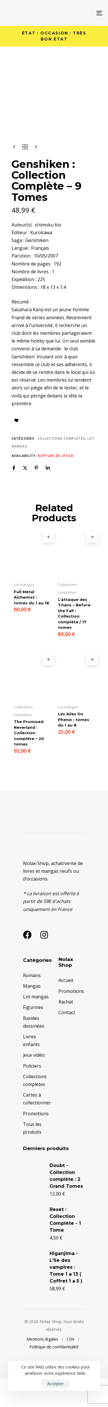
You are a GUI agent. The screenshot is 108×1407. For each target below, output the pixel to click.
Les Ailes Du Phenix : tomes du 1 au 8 (73, 748)
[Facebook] (14, 496)
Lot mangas (36, 1025)
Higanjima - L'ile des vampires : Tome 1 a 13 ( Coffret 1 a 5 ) (66, 1295)
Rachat (65, 1030)
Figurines (33, 1036)
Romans (32, 1003)
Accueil (65, 1009)
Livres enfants (31, 1069)
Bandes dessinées (33, 1050)
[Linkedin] (48, 496)
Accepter (55, 1383)
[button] (48, 565)
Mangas (32, 1014)
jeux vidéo (34, 1083)
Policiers (32, 1094)
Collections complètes (61, 466)
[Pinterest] (36, 496)
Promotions (36, 1142)
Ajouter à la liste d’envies (16, 448)
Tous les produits (32, 1156)
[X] (25, 496)
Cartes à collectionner (36, 1127)
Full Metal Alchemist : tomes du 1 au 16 (31, 625)
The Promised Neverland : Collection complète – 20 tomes (29, 761)
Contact (66, 1040)
